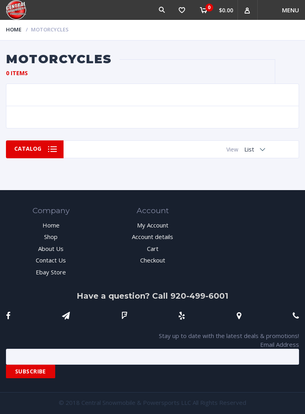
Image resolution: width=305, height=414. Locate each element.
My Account (152, 225)
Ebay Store (51, 272)
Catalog (28, 149)
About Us (51, 249)
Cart (152, 249)
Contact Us (51, 260)
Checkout (152, 260)
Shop (51, 237)
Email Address (279, 344)
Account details (152, 237)
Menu (290, 10)
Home (13, 29)
